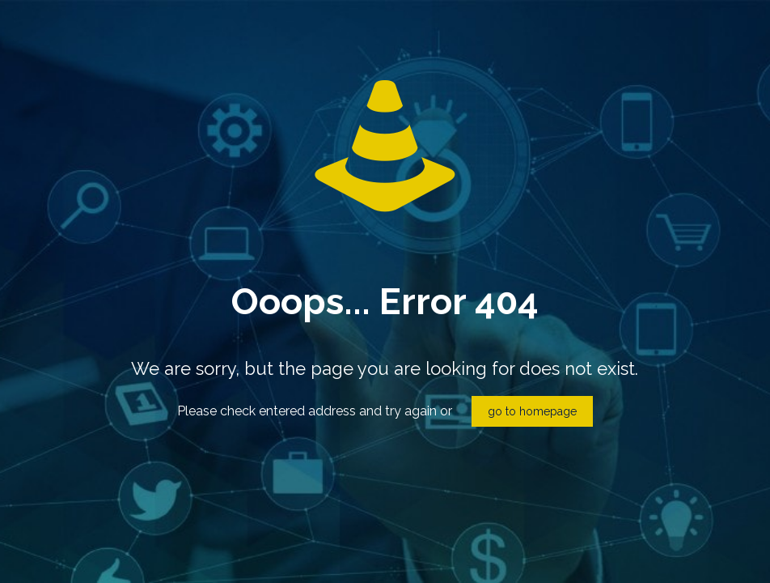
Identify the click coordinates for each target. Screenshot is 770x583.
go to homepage (532, 411)
